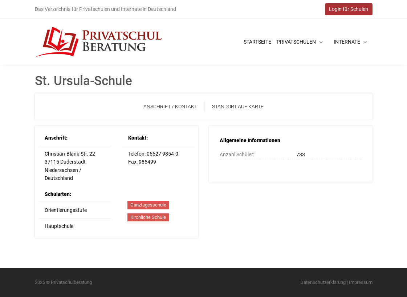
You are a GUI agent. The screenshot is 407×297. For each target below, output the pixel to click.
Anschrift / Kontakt (170, 106)
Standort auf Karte (238, 106)
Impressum (361, 282)
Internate (350, 42)
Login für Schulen (348, 9)
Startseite (257, 42)
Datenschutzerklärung (323, 282)
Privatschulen (300, 42)
